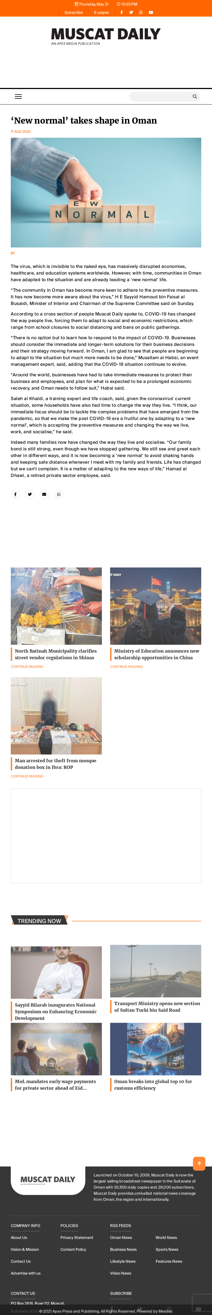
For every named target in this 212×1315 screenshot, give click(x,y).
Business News (123, 1302)
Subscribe (74, 12)
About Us (19, 1290)
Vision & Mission (25, 1302)
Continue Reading (126, 700)
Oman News (121, 1290)
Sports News (167, 1302)
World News (166, 1290)
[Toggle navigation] (18, 96)
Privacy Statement (76, 1290)
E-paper (101, 12)
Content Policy (73, 1302)
